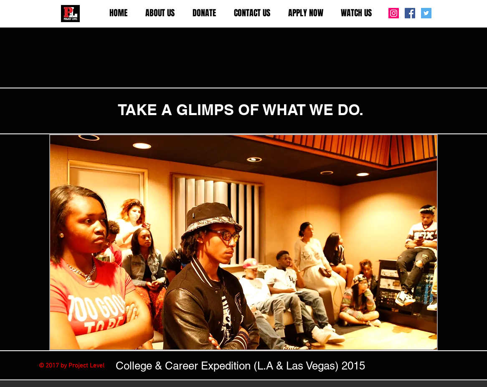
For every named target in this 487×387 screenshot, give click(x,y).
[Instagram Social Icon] (393, 13)
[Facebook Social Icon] (410, 13)
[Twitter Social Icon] (426, 13)
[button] (159, 13)
